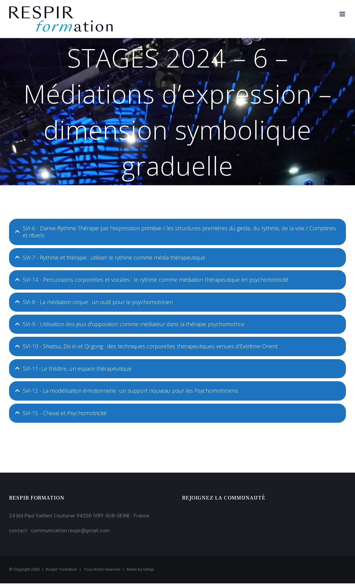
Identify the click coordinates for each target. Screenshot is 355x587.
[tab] (177, 232)
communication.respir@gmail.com (70, 530)
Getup (148, 569)
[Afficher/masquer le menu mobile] (343, 14)
